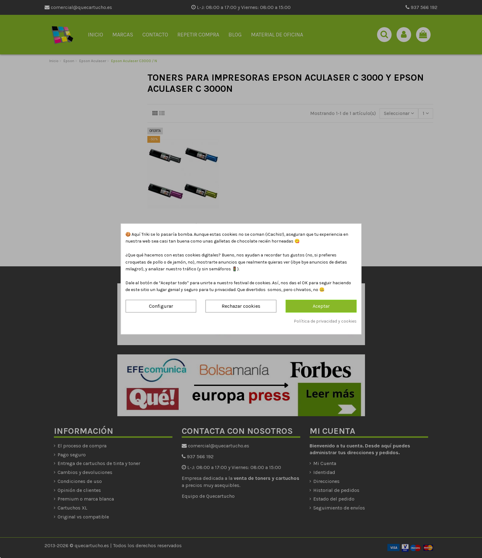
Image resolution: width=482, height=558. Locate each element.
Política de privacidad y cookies (325, 321)
